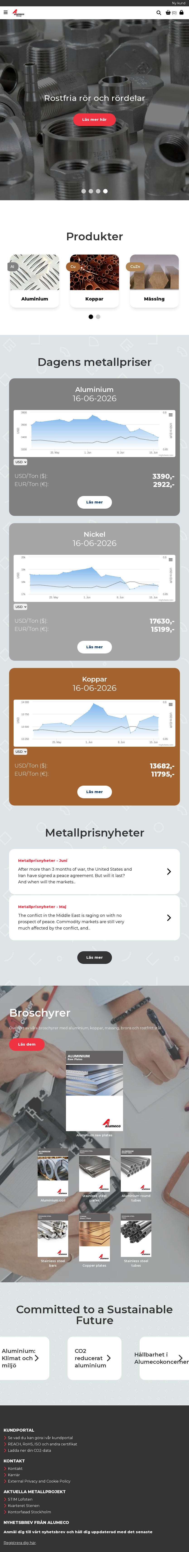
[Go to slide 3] (98, 191)
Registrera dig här (20, 1543)
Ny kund (178, 3)
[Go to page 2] (98, 317)
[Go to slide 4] (105, 191)
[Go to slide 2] (91, 191)
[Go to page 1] (91, 317)
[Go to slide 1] (83, 191)
